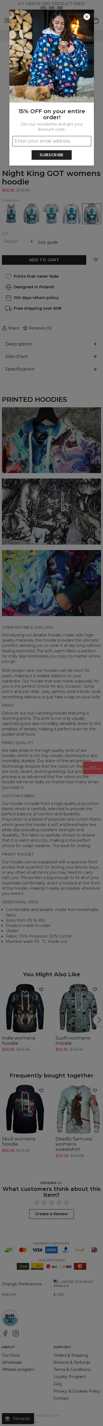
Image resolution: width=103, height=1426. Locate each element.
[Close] (86, 16)
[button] (51, 713)
